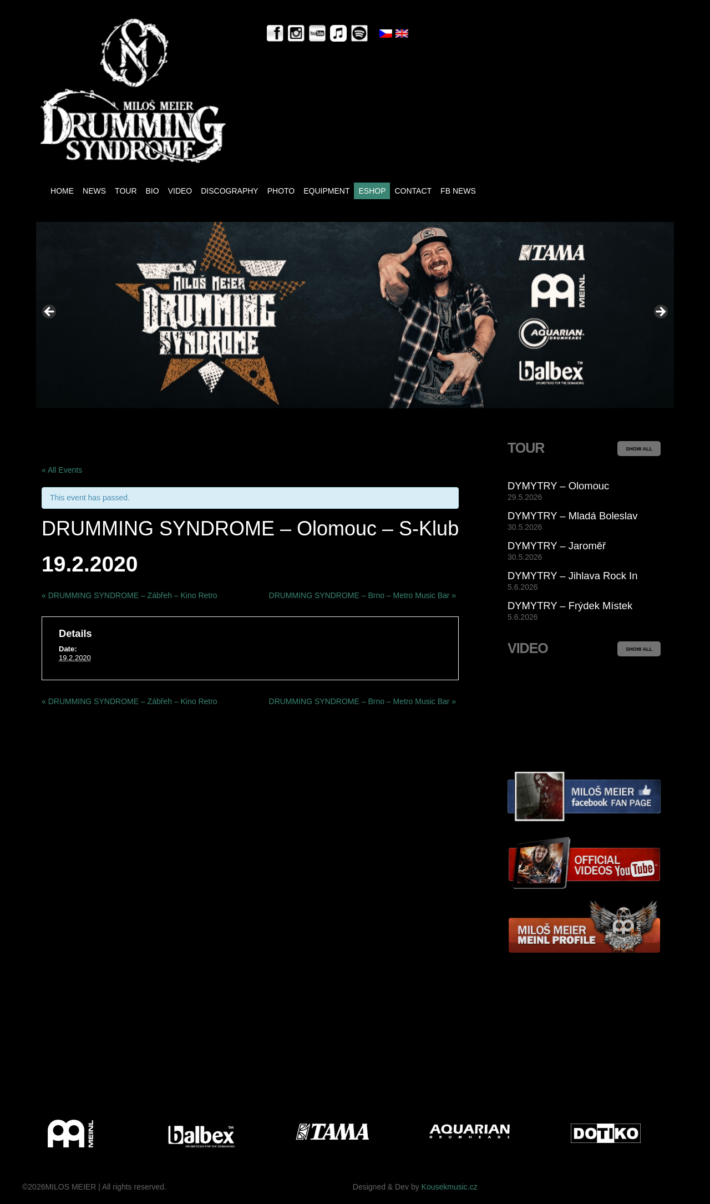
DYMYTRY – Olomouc (558, 486)
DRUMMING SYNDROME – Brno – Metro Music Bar (363, 595)
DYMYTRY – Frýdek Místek (570, 605)
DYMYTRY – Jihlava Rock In (572, 575)
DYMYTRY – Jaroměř (557, 546)
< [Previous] (50, 312)
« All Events (62, 470)
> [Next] (660, 312)
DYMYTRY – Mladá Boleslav (572, 516)
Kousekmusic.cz (450, 1186)
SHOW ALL (639, 449)
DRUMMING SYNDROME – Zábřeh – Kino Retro (129, 595)
